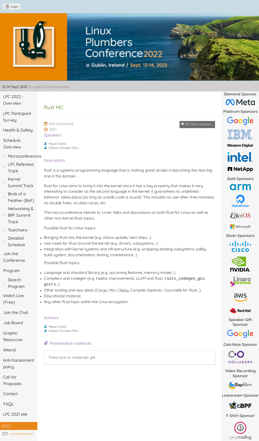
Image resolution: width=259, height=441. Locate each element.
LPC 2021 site (15, 414)
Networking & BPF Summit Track (21, 215)
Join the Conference (14, 257)
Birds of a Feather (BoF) (21, 197)
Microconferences (22, 156)
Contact (10, 393)
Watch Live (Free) (13, 299)
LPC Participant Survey (17, 117)
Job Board (13, 322)
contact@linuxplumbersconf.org (32, 434)
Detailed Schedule (16, 241)
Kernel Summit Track (20, 182)
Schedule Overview (12, 143)
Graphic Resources (13, 336)
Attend (9, 349)
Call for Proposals (12, 380)
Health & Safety (18, 130)
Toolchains (17, 229)
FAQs (8, 403)
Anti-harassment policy (18, 363)
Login (14, 6)
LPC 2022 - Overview (13, 100)
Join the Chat (15, 312)
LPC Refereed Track (20, 167)
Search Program (16, 283)
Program (11, 270)
